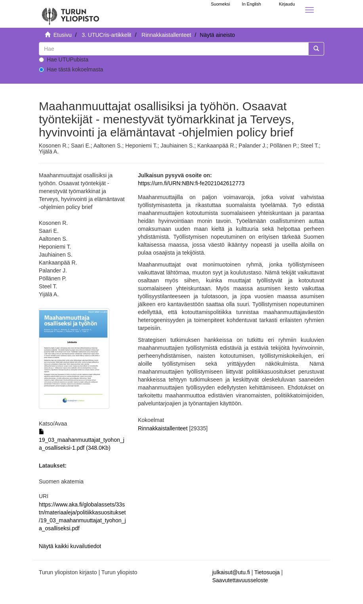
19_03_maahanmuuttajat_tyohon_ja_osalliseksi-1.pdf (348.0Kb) (81, 440)
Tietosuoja (267, 572)
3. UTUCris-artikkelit (106, 35)
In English (251, 4)
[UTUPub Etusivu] (70, 14)
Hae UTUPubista (63, 59)
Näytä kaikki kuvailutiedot (70, 546)
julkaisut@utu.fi (231, 572)
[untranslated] (174, 49)
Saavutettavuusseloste (240, 580)
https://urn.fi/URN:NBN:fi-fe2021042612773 (191, 183)
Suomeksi (220, 4)
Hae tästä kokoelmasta (71, 69)
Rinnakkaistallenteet (166, 35)
